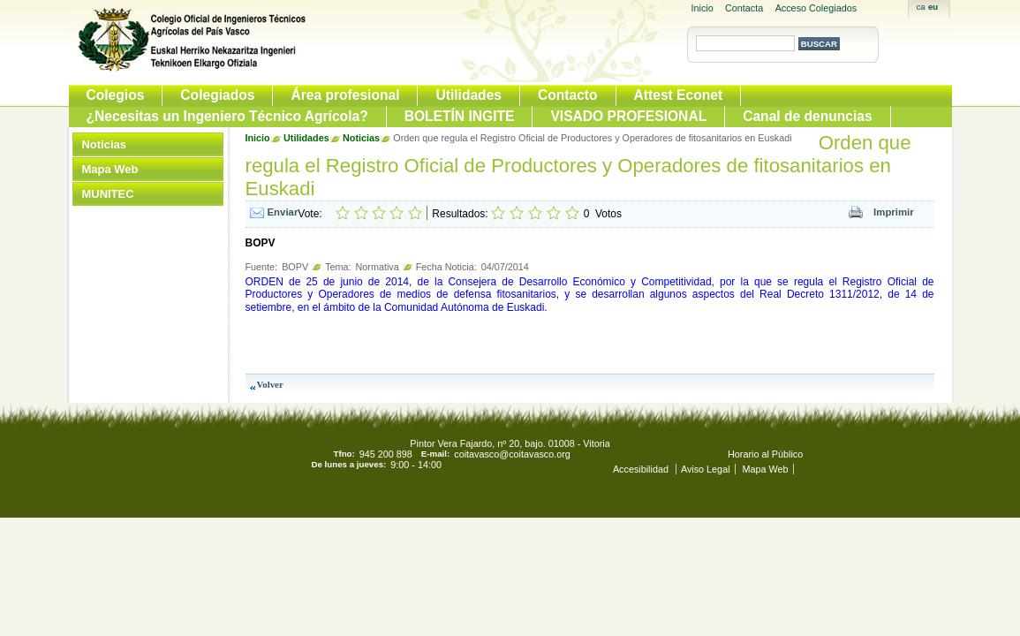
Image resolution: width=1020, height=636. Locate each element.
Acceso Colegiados (816, 8)
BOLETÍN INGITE (459, 116)
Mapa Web (110, 169)
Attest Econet (678, 94)
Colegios (116, 94)
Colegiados (217, 94)
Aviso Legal (705, 469)
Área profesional (345, 94)
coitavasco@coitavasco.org (512, 454)
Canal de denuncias (807, 116)
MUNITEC (108, 194)
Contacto (568, 94)
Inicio (702, 8)
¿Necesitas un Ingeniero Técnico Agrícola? (227, 116)
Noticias (104, 144)
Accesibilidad (642, 469)
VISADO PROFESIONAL (628, 116)
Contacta (744, 8)
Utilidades (468, 94)
